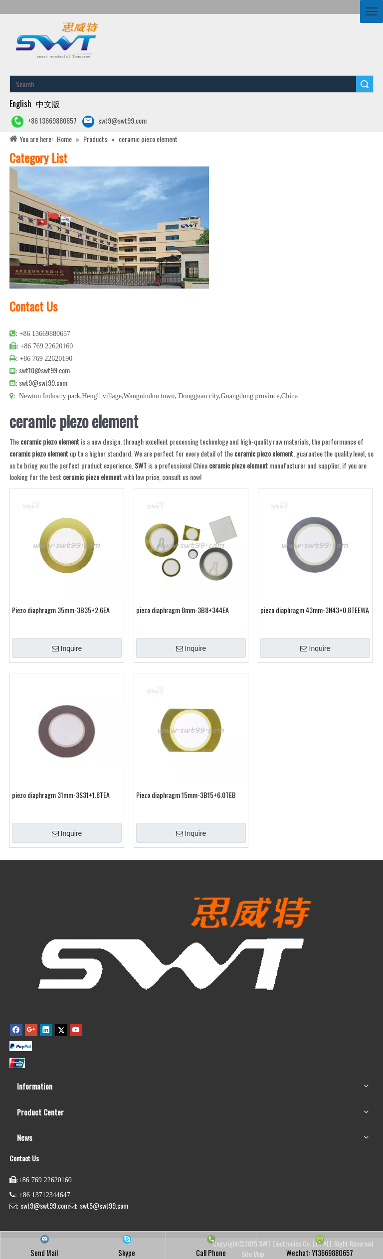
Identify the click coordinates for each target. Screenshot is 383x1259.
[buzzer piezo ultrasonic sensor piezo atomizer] (55, 39)
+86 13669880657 (44, 121)
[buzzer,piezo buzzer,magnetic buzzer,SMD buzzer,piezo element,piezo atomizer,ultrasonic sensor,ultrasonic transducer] (172, 942)
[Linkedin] (46, 1029)
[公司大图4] (109, 227)
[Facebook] (16, 1029)
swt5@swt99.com (104, 1205)
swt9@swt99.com (114, 121)
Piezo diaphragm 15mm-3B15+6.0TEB (186, 795)
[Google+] (31, 1029)
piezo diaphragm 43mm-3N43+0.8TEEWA (314, 610)
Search (364, 84)
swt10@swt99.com (44, 370)
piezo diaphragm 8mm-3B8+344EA (182, 610)
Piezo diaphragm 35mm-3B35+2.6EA (61, 610)
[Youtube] (76, 1029)
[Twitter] (61, 1029)
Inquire (67, 648)
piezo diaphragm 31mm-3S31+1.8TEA (61, 795)
